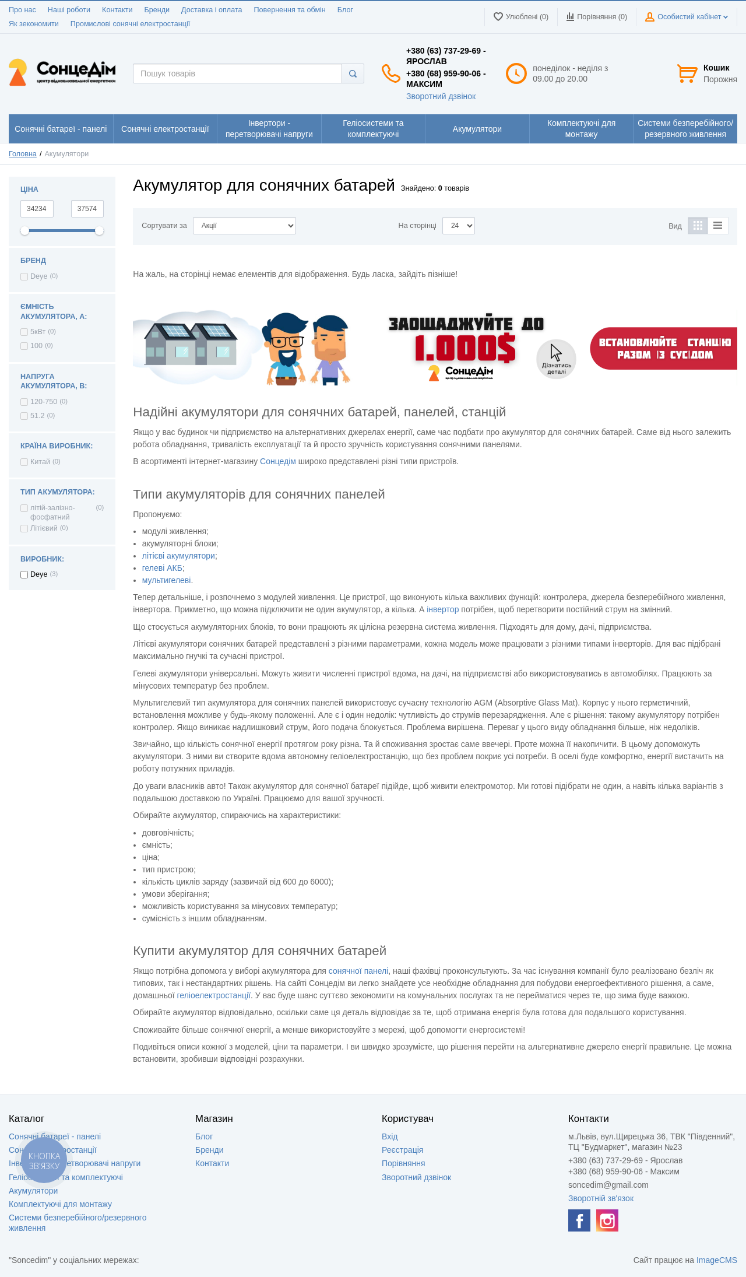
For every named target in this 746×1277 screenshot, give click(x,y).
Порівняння (403, 1163)
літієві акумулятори (178, 555)
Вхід (389, 1136)
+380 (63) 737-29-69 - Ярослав (446, 56)
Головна (23, 154)
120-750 (43, 402)
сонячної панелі (359, 971)
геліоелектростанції (214, 995)
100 (36, 346)
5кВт (37, 332)
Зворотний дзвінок (441, 96)
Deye (38, 276)
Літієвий (44, 528)
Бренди (157, 10)
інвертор (443, 609)
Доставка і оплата (211, 10)
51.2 (37, 416)
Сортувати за (164, 226)
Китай (40, 462)
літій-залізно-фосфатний (52, 512)
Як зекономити (34, 24)
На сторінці (418, 226)
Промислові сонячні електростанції (130, 24)
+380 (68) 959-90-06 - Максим (446, 79)
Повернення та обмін (290, 10)
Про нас (22, 10)
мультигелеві (166, 580)
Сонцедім (278, 461)
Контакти (117, 10)
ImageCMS (716, 1260)
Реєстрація (402, 1150)
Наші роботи (69, 10)
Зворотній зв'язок (601, 1198)
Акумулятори (33, 1190)
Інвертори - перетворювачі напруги (74, 1163)
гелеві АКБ (162, 568)
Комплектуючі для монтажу (60, 1204)
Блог (345, 10)
